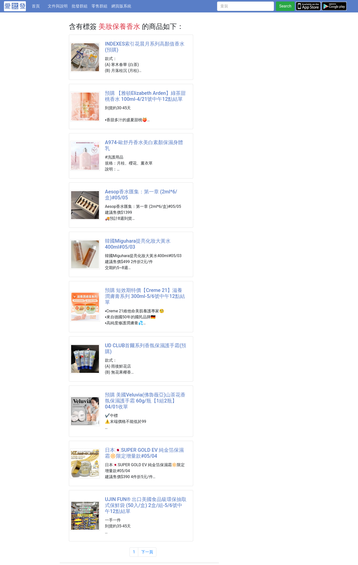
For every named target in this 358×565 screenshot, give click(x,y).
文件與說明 (58, 6)
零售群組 (99, 6)
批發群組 (80, 6)
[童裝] (245, 6)
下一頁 (147, 552)
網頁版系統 (121, 6)
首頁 (39, 5)
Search (285, 6)
